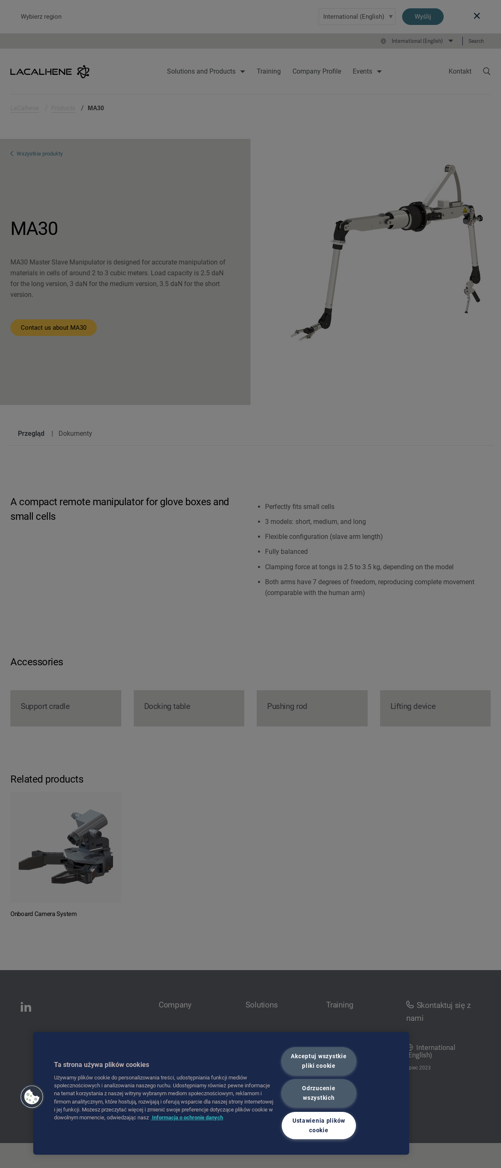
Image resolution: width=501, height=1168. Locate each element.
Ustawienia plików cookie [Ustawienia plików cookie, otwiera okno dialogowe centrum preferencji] (318, 1125)
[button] (32, 1097)
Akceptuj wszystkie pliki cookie (318, 1061)
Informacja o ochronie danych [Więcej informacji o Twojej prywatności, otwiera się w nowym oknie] (187, 1117)
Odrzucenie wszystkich (318, 1093)
